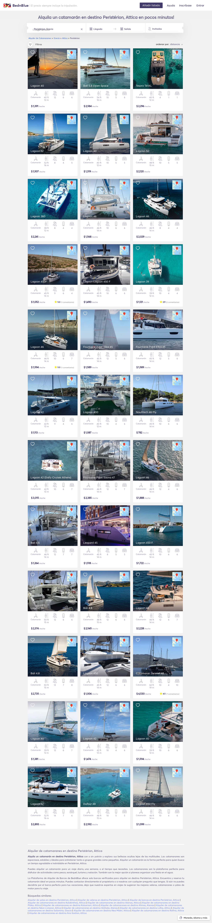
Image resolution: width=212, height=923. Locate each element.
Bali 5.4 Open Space (95, 85)
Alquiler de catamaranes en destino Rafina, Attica (158, 910)
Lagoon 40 (37, 85)
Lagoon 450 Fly (145, 804)
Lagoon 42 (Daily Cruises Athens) (51, 477)
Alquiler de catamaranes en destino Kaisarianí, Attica (71, 905)
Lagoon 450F (39, 281)
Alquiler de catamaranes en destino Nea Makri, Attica (102, 910)
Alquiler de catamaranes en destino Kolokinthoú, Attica (56, 902)
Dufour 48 (89, 804)
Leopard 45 (90, 542)
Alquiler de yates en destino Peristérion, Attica (52, 899)
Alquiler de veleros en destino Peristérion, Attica (103, 899)
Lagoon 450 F (144, 542)
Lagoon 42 (37, 412)
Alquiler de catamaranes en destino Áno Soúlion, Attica (58, 913)
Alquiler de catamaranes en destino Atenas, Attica (113, 902)
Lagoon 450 (90, 673)
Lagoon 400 (90, 412)
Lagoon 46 (89, 216)
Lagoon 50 (142, 151)
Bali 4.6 (35, 542)
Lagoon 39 (142, 281)
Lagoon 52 (37, 151)
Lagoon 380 (38, 216)
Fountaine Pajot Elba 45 (98, 347)
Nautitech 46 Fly (146, 412)
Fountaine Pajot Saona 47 (99, 477)
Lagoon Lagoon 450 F (96, 281)
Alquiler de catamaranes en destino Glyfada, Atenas (90, 907)
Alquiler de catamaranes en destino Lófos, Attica (145, 907)
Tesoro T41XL (144, 85)
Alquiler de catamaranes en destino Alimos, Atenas (127, 905)
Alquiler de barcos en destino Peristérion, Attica (154, 899)
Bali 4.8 (87, 608)
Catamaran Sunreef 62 (150, 673)
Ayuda (171, 5)
